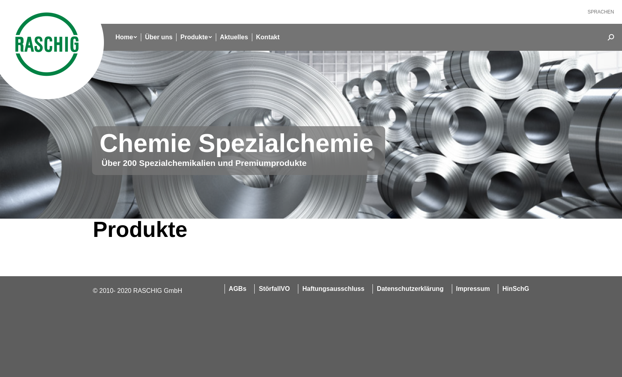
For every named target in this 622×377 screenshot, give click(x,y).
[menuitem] (600, 11)
